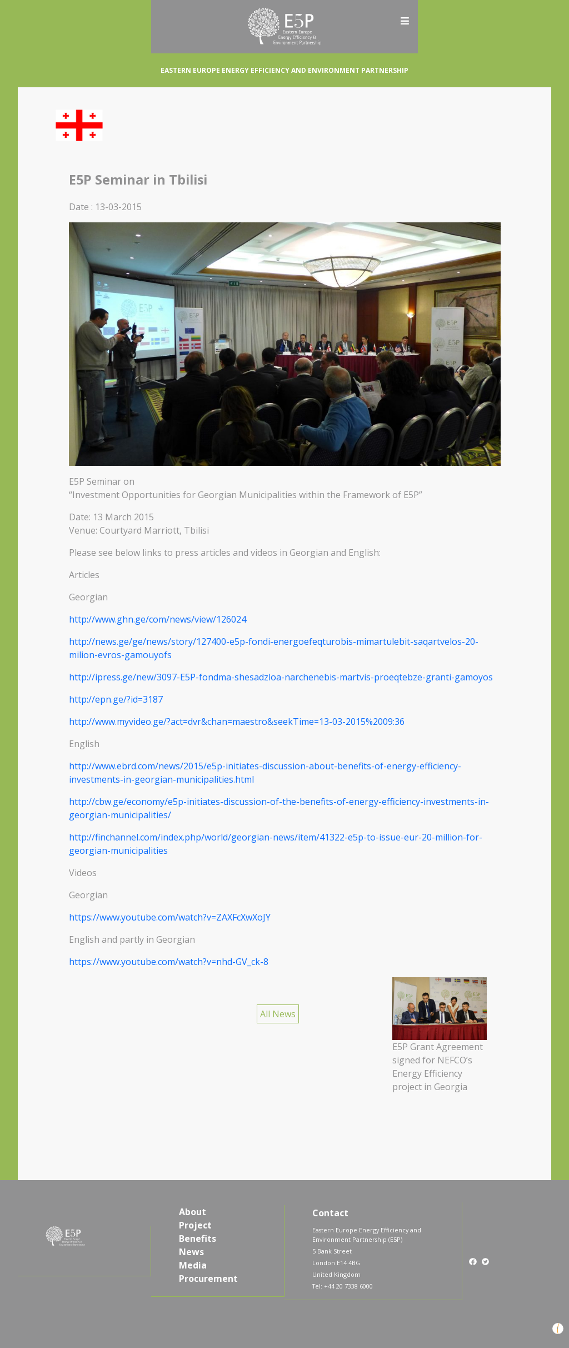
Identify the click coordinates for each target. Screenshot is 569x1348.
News (191, 1252)
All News (278, 1014)
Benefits (197, 1238)
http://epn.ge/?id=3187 (116, 699)
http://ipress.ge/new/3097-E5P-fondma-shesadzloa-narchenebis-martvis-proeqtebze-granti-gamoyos (281, 677)
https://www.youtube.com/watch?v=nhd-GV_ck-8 (168, 962)
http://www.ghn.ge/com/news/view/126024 (157, 619)
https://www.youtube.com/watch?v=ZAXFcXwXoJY (170, 917)
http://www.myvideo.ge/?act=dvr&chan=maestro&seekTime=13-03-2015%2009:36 (237, 721)
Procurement (208, 1278)
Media (193, 1265)
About (192, 1212)
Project (195, 1225)
